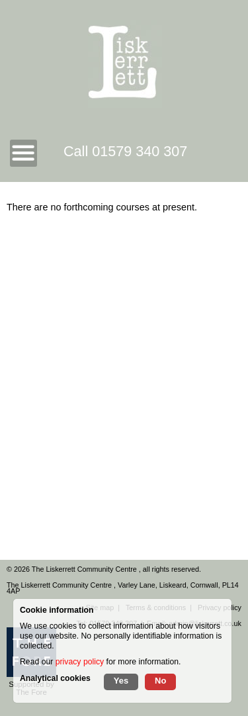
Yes (121, 681)
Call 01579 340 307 (125, 151)
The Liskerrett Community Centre (85, 569)
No (160, 681)
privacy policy (80, 661)
